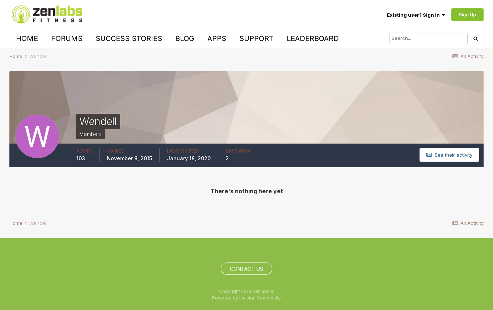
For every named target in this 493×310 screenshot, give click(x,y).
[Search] (428, 38)
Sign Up (467, 14)
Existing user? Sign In (416, 15)
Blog (184, 38)
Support (256, 38)
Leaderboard (313, 38)
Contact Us (246, 269)
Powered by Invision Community (246, 298)
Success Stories (129, 38)
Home (27, 38)
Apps (216, 38)
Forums (67, 38)
